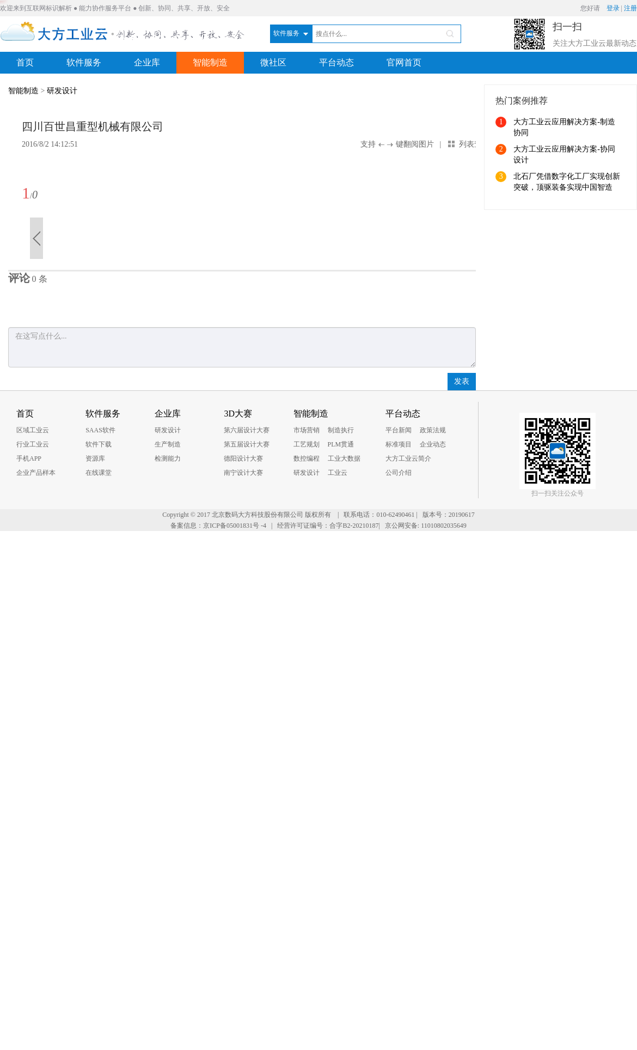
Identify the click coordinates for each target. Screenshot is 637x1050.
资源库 (95, 458)
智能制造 (210, 62)
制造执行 (341, 430)
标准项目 (398, 444)
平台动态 (336, 62)
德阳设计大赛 (243, 458)
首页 (25, 62)
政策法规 (433, 430)
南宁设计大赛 (243, 472)
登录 (613, 8)
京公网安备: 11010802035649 (426, 525)
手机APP (28, 458)
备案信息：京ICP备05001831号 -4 (218, 525)
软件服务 (83, 62)
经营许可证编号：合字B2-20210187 (327, 525)
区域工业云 (32, 430)
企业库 (147, 62)
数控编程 (306, 458)
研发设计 (62, 91)
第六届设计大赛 (247, 430)
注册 (630, 8)
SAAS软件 (100, 430)
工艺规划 (306, 444)
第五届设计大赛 (247, 444)
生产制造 (168, 444)
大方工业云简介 (408, 458)
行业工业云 (32, 444)
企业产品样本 (36, 472)
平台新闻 (398, 430)
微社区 (273, 62)
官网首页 (404, 62)
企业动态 (433, 444)
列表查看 (474, 144)
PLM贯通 (341, 444)
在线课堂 (98, 472)
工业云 (337, 472)
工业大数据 (344, 458)
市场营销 (306, 430)
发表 (461, 381)
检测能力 (168, 458)
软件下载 (98, 444)
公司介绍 (398, 472)
